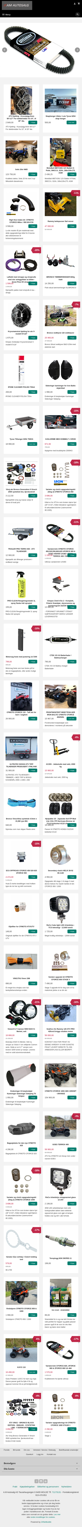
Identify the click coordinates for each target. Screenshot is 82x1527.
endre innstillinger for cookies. (43, 1517)
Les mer (57, 1514)
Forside (7, 1450)
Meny (6, 14)
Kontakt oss (51, 1454)
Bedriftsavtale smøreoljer (68, 1450)
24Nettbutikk (46, 1522)
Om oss (27, 1450)
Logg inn (40, 1454)
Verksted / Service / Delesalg (44, 1450)
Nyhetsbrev (66, 1487)
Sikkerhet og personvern (48, 1487)
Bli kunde (16, 1450)
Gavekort (29, 1454)
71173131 (56, 1492)
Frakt (15, 1487)
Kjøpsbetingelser (27, 1487)
